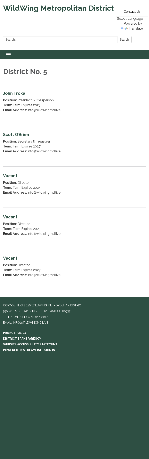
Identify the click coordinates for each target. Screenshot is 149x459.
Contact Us (132, 12)
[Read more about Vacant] (74, 187)
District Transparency (22, 338)
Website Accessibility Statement (30, 344)
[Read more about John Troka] (74, 104)
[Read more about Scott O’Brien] (74, 145)
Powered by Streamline (22, 350)
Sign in (49, 350)
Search (124, 39)
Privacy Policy (15, 333)
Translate (132, 28)
